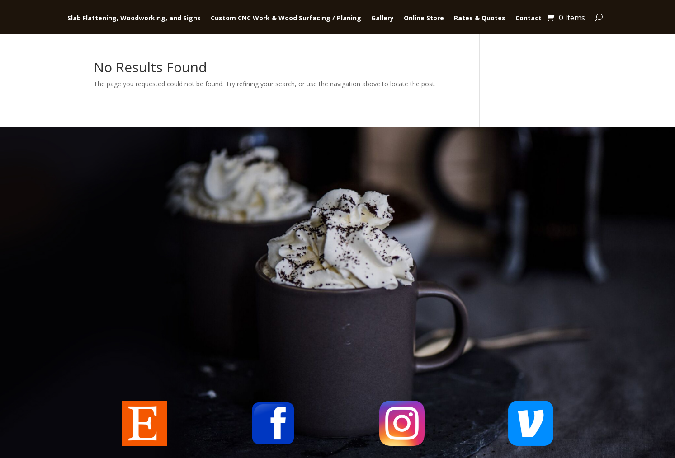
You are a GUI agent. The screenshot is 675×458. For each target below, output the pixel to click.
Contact (528, 18)
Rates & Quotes (479, 18)
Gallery (382, 18)
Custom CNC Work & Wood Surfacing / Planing (286, 18)
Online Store (424, 18)
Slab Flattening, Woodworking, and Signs (134, 18)
